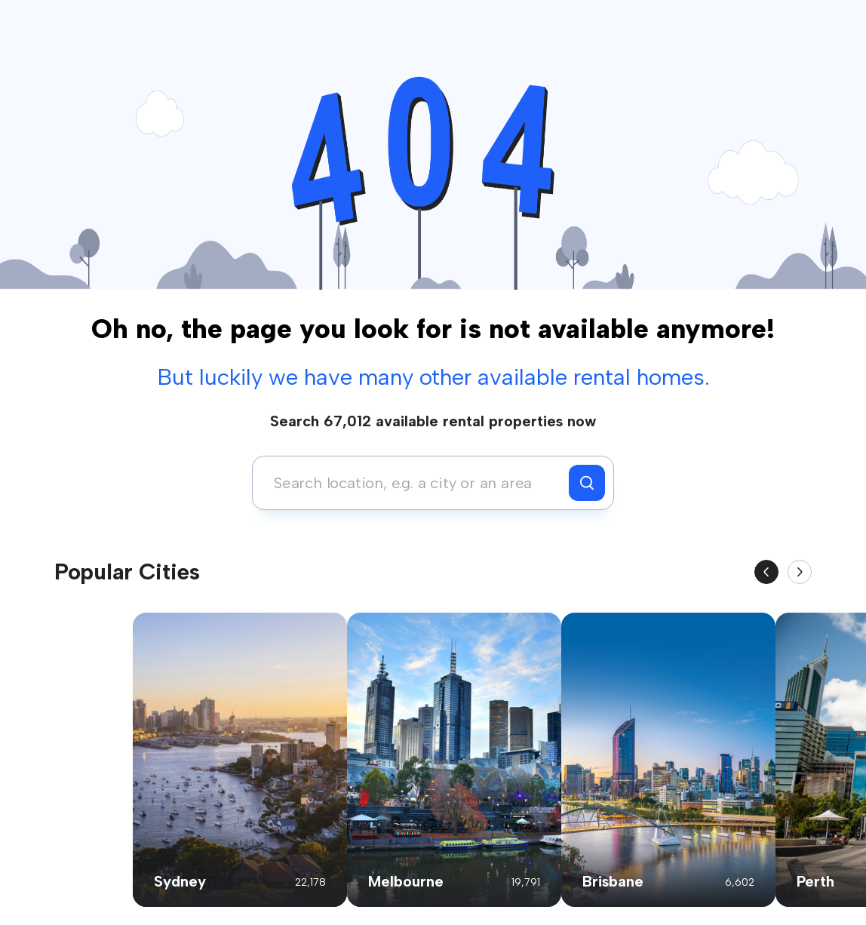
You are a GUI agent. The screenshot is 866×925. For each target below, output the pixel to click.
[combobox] (414, 482)
